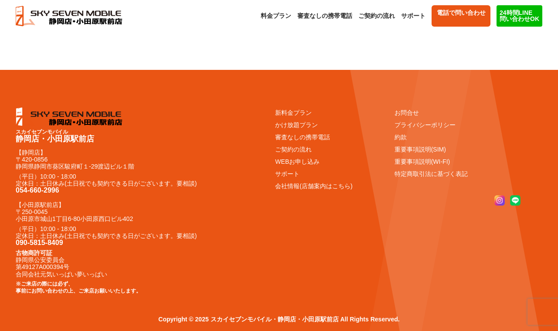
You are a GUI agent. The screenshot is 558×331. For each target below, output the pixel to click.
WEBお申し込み (297, 161)
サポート (413, 16)
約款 (401, 137)
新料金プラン (293, 112)
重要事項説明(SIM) (420, 149)
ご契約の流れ (376, 16)
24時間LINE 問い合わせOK (519, 15)
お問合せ (407, 112)
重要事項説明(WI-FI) (422, 161)
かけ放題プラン (296, 124)
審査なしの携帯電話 (324, 16)
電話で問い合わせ (461, 15)
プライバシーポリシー (425, 124)
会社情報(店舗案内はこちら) (313, 186)
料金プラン (276, 16)
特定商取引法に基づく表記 (431, 173)
